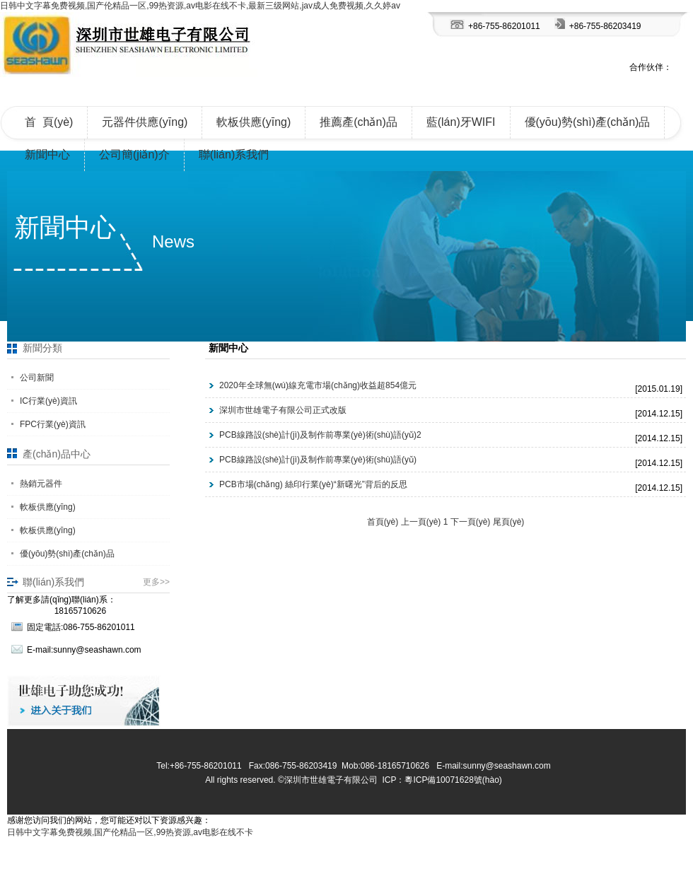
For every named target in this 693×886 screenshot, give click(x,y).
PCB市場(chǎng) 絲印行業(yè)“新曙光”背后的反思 (313, 484)
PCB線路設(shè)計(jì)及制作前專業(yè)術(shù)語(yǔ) (318, 460)
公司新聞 (37, 378)
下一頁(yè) (470, 522)
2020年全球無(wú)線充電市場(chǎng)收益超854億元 (318, 385)
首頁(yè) (383, 522)
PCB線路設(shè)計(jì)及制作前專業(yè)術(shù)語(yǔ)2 (320, 435)
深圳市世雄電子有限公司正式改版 (282, 410)
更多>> (156, 582)
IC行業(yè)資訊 (48, 401)
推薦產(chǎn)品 (358, 122)
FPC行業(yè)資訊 (53, 424)
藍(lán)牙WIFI (461, 122)
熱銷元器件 (41, 484)
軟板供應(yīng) (253, 122)
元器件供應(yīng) (144, 122)
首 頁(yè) (49, 122)
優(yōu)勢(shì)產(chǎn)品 (588, 122)
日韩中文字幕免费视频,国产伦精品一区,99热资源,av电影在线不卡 (130, 832)
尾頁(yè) (509, 522)
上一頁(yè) (421, 522)
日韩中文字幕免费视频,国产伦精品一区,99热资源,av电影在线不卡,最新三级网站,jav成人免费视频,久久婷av (200, 6)
